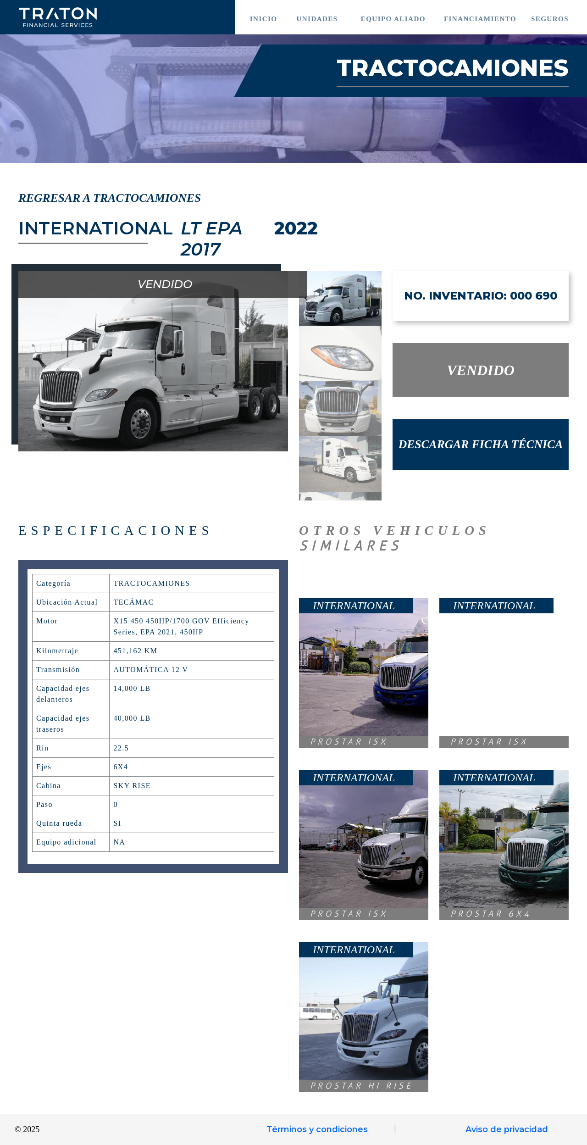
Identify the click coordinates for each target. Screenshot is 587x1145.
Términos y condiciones (317, 1129)
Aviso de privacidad (506, 1129)
